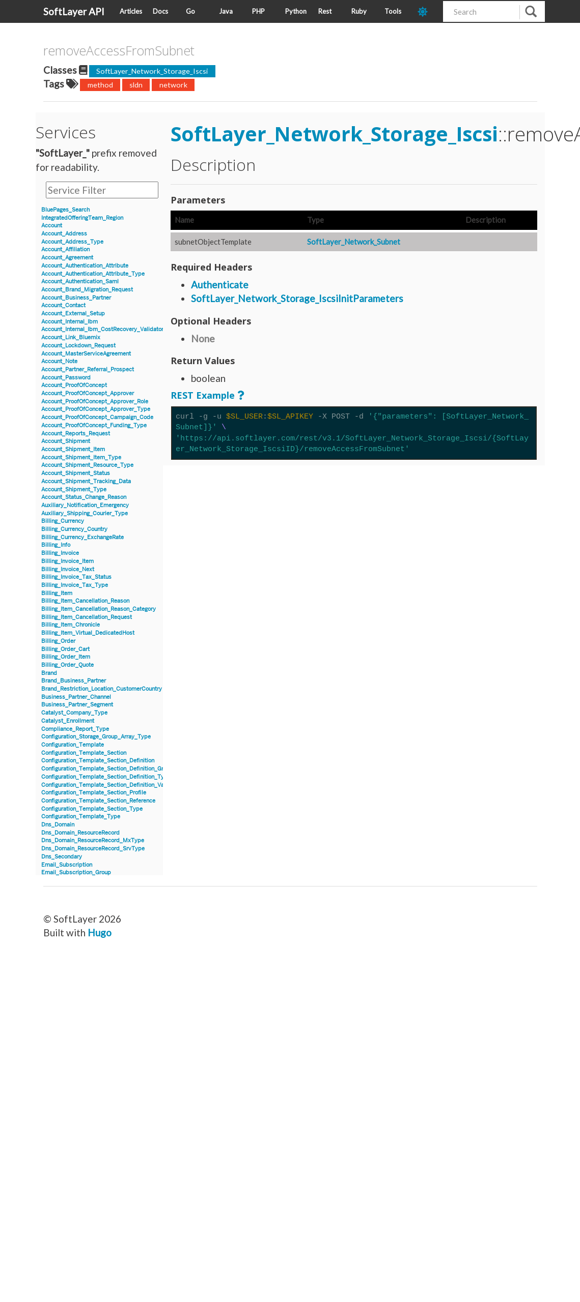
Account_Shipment (65, 441)
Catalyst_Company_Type (74, 712)
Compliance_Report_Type (75, 729)
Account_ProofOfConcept (74, 385)
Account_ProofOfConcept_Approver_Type (95, 409)
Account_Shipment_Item (73, 449)
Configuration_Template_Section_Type (92, 809)
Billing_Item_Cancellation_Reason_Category (98, 609)
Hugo (100, 932)
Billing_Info (55, 545)
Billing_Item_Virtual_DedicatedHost (87, 633)
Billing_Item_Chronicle (70, 625)
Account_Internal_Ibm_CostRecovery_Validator (102, 329)
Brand (49, 673)
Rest (325, 11)
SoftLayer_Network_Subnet (353, 241)
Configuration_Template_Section (83, 753)
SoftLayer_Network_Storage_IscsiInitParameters (297, 298)
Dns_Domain (57, 824)
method (100, 84)
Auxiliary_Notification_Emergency (85, 505)
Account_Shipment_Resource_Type (87, 465)
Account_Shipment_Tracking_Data (86, 481)
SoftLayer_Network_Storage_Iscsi (152, 71)
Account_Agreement (67, 257)
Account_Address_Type (72, 242)
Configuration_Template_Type (80, 816)
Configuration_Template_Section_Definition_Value (106, 785)
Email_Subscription (66, 865)
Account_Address (64, 233)
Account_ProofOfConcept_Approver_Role (94, 401)
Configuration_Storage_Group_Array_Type (96, 736)
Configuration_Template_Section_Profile (93, 792)
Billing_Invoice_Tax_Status (76, 577)
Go (190, 11)
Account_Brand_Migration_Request (87, 289)
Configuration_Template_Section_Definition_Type (106, 777)
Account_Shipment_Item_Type (81, 457)
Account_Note (59, 361)
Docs (160, 11)
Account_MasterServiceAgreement (86, 353)
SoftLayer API (73, 11)
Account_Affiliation (65, 249)
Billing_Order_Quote (67, 665)
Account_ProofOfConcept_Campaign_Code (97, 417)
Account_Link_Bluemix (70, 337)
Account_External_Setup (73, 313)
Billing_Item (56, 593)
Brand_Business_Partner (73, 680)
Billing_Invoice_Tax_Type (74, 585)
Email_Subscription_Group (76, 872)
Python (296, 11)
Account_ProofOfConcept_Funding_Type (94, 425)
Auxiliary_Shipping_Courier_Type (84, 513)
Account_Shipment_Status (75, 473)
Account (51, 225)
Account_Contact (63, 305)
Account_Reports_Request (75, 433)
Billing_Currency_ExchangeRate (82, 537)
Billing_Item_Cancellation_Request (86, 617)
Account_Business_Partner (76, 297)
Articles (131, 11)
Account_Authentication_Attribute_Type (93, 274)
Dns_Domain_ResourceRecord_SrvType (93, 848)
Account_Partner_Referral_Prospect (87, 369)
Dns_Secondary (61, 856)
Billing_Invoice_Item (67, 561)
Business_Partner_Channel (76, 697)
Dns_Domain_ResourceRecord (80, 833)
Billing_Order (58, 641)
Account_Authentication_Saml (80, 281)
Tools (392, 11)
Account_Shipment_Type (73, 489)
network (173, 84)
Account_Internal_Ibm (69, 321)
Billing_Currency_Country (74, 529)
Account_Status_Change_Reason (83, 497)
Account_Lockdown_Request (78, 345)
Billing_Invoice (60, 553)
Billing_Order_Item (65, 657)
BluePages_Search (65, 209)
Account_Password (66, 377)
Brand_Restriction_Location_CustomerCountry (101, 689)
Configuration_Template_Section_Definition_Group (107, 768)
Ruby (359, 11)
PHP (258, 11)
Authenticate (219, 284)
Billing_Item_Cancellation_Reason (85, 601)
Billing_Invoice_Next (67, 569)
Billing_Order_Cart (65, 649)
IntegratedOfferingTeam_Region (82, 218)
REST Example (203, 395)
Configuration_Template (72, 745)
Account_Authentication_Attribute (84, 265)
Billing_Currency (62, 521)
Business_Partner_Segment (77, 704)
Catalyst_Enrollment (67, 721)
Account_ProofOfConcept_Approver (87, 393)
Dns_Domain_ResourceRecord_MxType (92, 840)
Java (226, 11)
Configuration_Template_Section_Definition (97, 760)
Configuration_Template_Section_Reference (98, 800)
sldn (136, 84)
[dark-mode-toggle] (426, 11)
